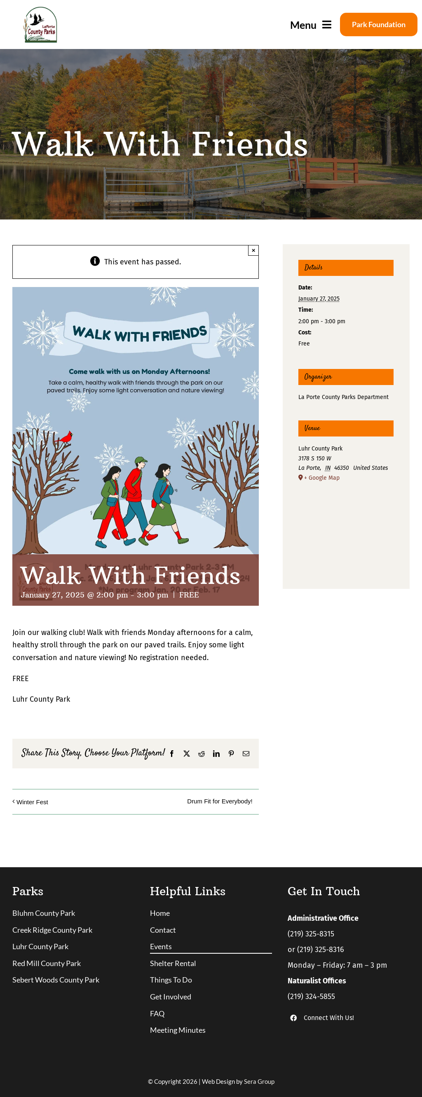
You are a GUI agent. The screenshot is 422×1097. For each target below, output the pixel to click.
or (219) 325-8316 (316, 949)
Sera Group (259, 1081)
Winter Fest (32, 801)
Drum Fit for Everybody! (219, 801)
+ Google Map (322, 477)
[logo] (39, 9)
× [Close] (254, 250)
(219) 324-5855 (311, 996)
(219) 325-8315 (311, 933)
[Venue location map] (346, 526)
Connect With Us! (329, 1018)
